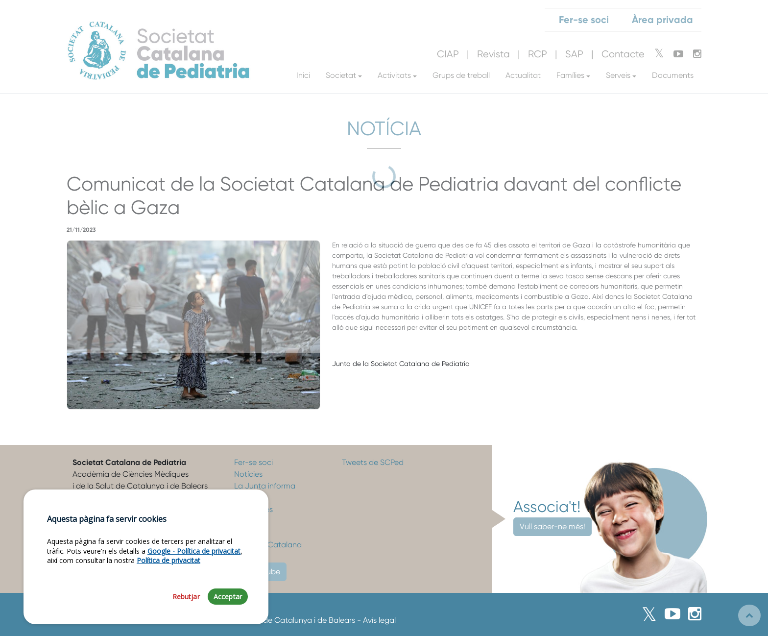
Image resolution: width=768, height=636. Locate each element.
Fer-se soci (253, 462)
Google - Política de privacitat (193, 551)
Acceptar (228, 596)
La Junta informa (264, 485)
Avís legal (379, 620)
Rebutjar (186, 596)
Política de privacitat (168, 560)
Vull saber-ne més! (552, 526)
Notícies (248, 474)
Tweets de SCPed (373, 462)
